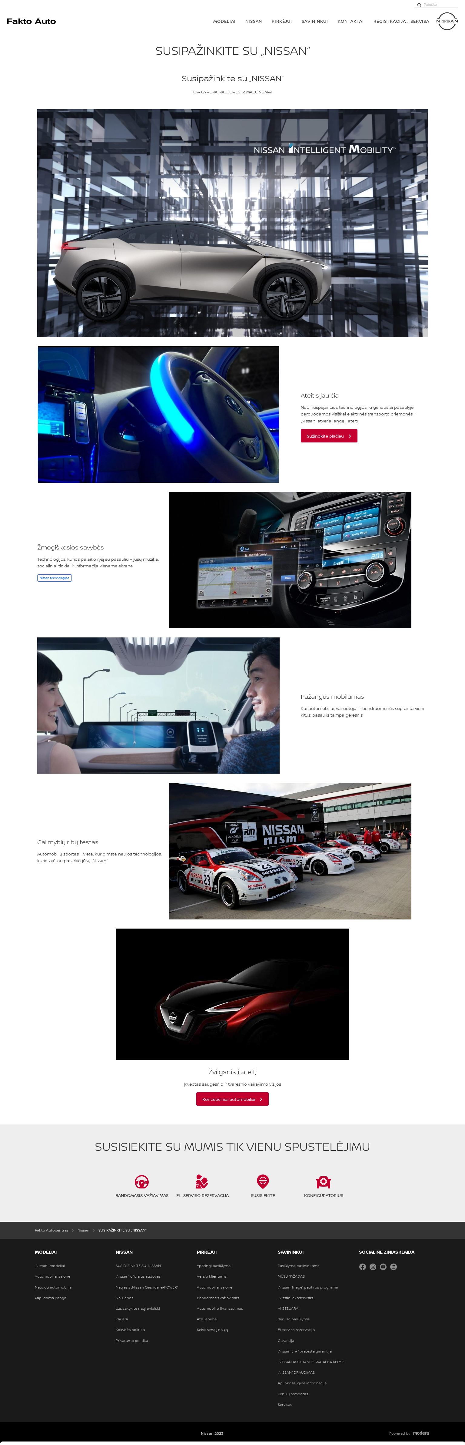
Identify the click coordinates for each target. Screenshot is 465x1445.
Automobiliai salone (52, 1276)
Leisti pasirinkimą (414, 1410)
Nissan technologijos (54, 578)
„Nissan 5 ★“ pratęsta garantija (305, 1351)
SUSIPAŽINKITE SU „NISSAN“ (139, 1265)
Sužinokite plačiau (325, 436)
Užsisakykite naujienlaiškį (138, 1308)
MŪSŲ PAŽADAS (291, 1276)
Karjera (122, 1319)
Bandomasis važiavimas (218, 1297)
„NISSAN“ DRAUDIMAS (296, 1372)
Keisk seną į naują (212, 1329)
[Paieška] (419, 4)
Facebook (362, 1266)
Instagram (373, 1266)
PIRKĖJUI (282, 21)
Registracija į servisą (401, 21)
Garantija (286, 1340)
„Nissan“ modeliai (50, 1265)
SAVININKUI (315, 21)
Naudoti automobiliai (53, 1287)
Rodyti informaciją (299, 1429)
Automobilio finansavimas (220, 1308)
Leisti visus (414, 1391)
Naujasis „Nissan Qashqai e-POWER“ (147, 1287)
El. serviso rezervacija (296, 1329)
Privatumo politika (132, 1340)
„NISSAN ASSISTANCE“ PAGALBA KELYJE (311, 1361)
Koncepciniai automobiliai (228, 1099)
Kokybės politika (130, 1329)
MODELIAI (224, 21)
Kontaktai (351, 21)
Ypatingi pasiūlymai (214, 1265)
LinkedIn (393, 1266)
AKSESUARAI (288, 1308)
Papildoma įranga (50, 1297)
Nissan (253, 21)
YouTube (383, 1266)
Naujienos (124, 1297)
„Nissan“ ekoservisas (295, 1297)
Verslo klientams (212, 1276)
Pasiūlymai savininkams (298, 1265)
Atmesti (414, 1429)
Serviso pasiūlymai (294, 1319)
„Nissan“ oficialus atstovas (138, 1276)
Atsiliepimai (207, 1319)
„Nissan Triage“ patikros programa (308, 1287)
